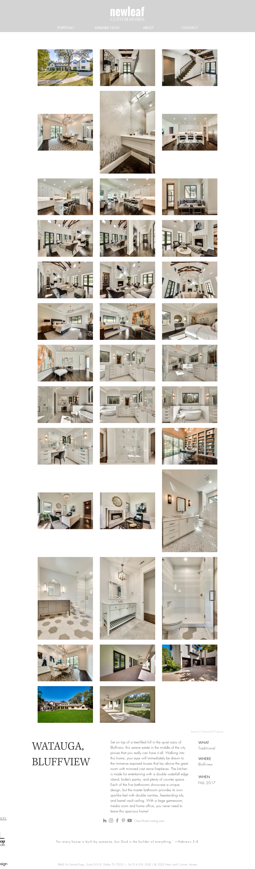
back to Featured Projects (207, 731)
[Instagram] (111, 820)
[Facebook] (117, 820)
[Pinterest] (123, 820)
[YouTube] (129, 820)
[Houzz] (105, 820)
